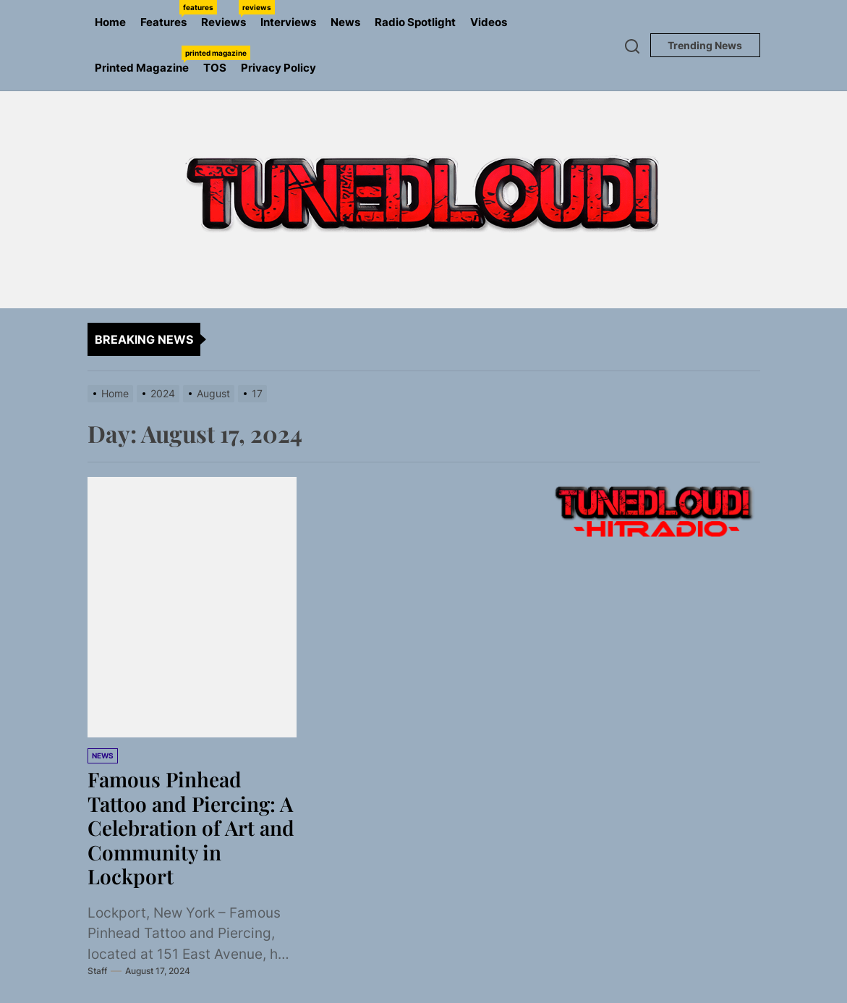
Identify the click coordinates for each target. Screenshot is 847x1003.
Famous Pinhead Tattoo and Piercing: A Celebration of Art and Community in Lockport (191, 827)
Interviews (288, 22)
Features (167, 14)
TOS (214, 68)
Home (110, 22)
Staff (97, 970)
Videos (488, 22)
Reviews (227, 14)
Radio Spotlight (415, 22)
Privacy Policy (278, 68)
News (345, 22)
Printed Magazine (145, 60)
